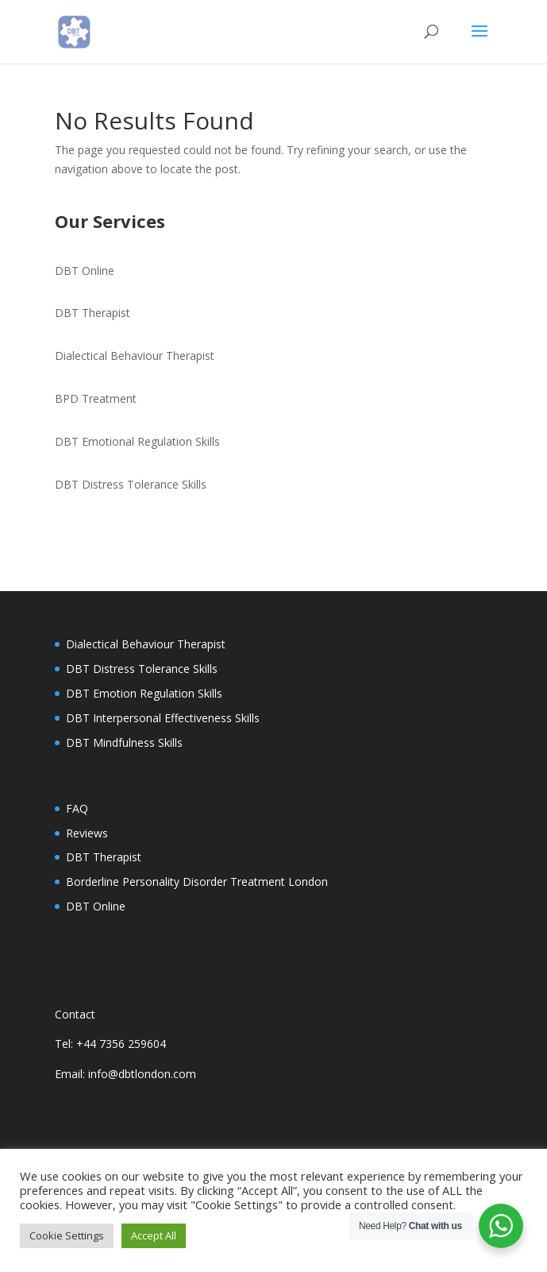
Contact (75, 1014)
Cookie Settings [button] (66, 1235)
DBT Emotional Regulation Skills (137, 441)
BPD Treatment (96, 398)
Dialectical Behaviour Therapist (134, 355)
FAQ (77, 808)
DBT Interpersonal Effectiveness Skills (163, 717)
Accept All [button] (153, 1235)
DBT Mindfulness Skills (124, 742)
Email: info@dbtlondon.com (125, 1073)
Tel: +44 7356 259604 (110, 1043)
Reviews (87, 833)
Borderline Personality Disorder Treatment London (197, 881)
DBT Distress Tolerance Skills (130, 484)
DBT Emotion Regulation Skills (144, 693)
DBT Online (84, 270)
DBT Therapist (92, 312)
